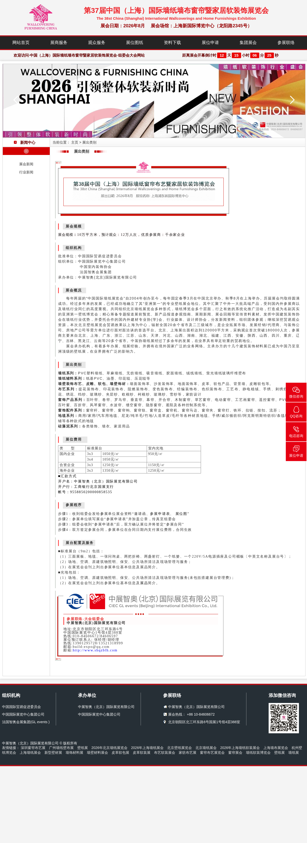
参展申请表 (160, 514)
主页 (74, 142)
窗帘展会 (235, 752)
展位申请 (210, 42)
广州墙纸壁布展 (61, 748)
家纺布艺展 (187, 752)
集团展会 (248, 42)
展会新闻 (26, 164)
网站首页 (21, 42)
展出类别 (89, 142)
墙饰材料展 (74, 752)
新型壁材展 (53, 752)
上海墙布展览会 (275, 748)
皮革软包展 (120, 752)
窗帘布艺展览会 (212, 752)
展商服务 (58, 42)
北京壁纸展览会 (179, 748)
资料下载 (172, 42)
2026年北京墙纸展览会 (109, 748)
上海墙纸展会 (30, 752)
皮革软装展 (141, 752)
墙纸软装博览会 (258, 752)
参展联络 (286, 42)
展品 (144, 583)
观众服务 (96, 42)
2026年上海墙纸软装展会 (240, 748)
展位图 (181, 514)
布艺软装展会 (164, 752)
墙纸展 (293, 752)
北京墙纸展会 (206, 748)
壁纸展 (82, 748)
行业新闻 (26, 172)
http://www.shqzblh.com (95, 650)
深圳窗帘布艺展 (33, 748)
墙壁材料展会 (97, 752)
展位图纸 (134, 42)
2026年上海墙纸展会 (147, 748)
